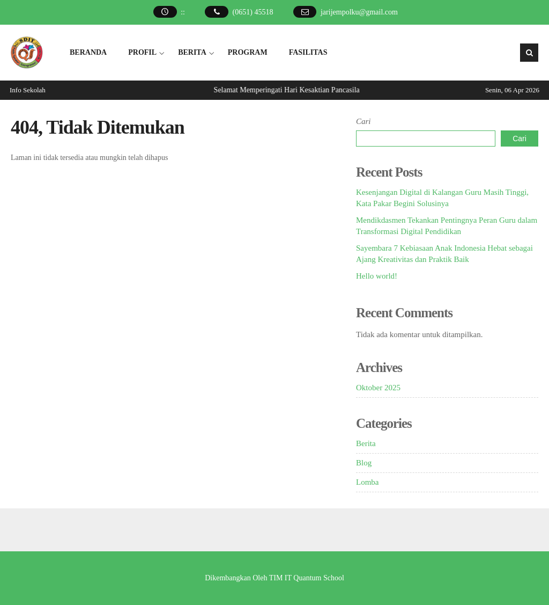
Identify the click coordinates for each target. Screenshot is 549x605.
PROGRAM (248, 52)
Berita (366, 443)
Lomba (367, 482)
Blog (364, 462)
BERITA (192, 52)
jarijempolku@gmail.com (359, 12)
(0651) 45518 (253, 12)
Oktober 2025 (378, 387)
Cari (363, 121)
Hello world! (376, 276)
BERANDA (88, 52)
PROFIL (142, 52)
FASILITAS (308, 52)
